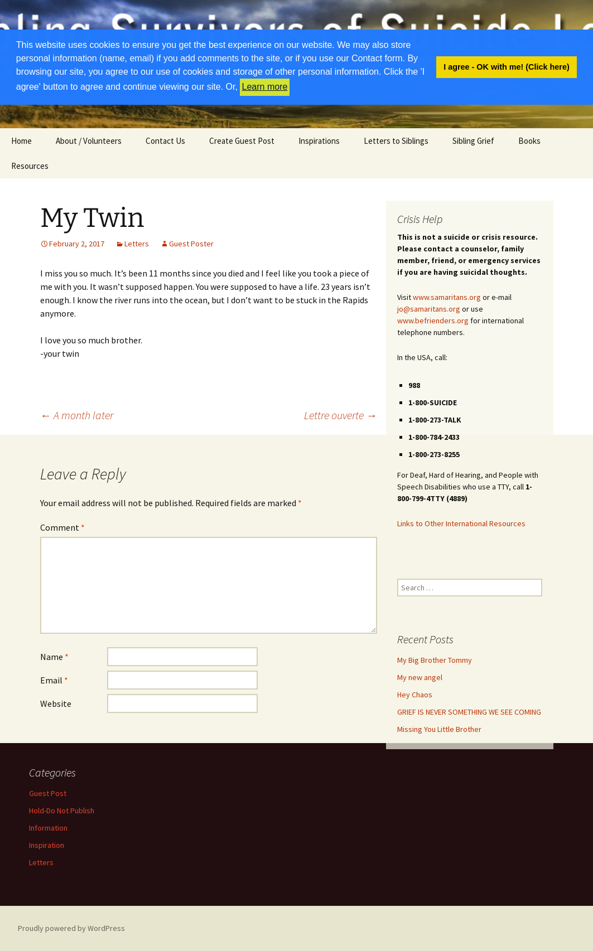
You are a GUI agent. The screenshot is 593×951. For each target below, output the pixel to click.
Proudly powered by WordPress (71, 928)
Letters (136, 244)
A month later (76, 415)
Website (55, 703)
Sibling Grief (473, 140)
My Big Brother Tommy (434, 660)
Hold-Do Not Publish (61, 811)
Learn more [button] (265, 86)
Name (54, 656)
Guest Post (47, 793)
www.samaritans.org (447, 297)
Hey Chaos (414, 695)
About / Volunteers (89, 140)
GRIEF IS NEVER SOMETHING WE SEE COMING (469, 712)
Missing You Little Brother (439, 729)
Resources (30, 166)
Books (529, 140)
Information (48, 828)
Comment (62, 527)
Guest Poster (191, 244)
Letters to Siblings (396, 140)
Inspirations (319, 140)
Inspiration (46, 845)
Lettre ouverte (340, 415)
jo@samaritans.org (428, 309)
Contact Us (165, 140)
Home (21, 140)
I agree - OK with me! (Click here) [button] (506, 66)
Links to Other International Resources (461, 523)
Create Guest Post (241, 140)
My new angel (419, 677)
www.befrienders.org (433, 321)
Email (54, 680)
